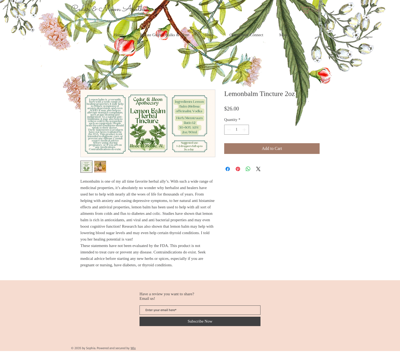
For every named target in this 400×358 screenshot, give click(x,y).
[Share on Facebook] (227, 169)
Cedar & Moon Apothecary (114, 9)
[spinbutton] (236, 129)
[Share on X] (258, 169)
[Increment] (244, 129)
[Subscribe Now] (200, 321)
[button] (315, 10)
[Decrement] (228, 129)
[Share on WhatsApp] (248, 169)
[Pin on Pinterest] (238, 169)
